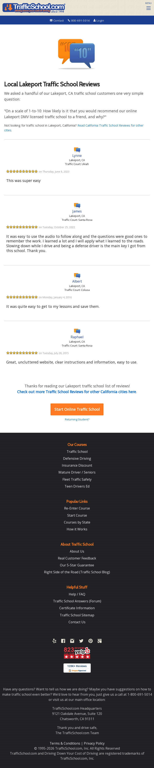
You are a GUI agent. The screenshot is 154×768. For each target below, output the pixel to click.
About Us (77, 551)
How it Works (77, 529)
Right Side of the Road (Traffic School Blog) (77, 572)
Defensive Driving (77, 458)
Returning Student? (77, 419)
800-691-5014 (79, 20)
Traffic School (77, 451)
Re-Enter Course (77, 508)
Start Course (77, 515)
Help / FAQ (77, 594)
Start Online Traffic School (77, 409)
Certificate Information (77, 608)
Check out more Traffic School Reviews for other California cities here (76, 391)
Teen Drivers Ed (77, 486)
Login (98, 20)
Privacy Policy (94, 743)
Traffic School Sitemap (77, 615)
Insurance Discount (77, 465)
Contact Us (77, 622)
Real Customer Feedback (77, 558)
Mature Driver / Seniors (77, 472)
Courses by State (77, 522)
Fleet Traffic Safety (77, 479)
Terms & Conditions (65, 743)
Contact (57, 20)
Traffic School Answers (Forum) (77, 601)
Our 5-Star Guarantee (77, 565)
